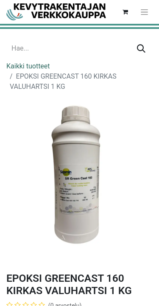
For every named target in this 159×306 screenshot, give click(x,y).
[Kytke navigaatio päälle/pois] (144, 11)
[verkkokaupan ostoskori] (125, 12)
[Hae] (141, 48)
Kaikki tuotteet (28, 66)
